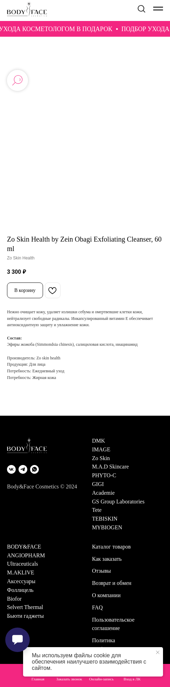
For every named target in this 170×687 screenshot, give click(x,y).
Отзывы (101, 571)
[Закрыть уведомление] (157, 652)
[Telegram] (23, 469)
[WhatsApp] (34, 469)
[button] (141, 8)
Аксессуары (21, 581)
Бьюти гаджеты (25, 616)
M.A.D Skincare (110, 467)
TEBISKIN (105, 519)
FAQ (97, 607)
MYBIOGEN (107, 527)
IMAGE (101, 449)
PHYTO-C (104, 475)
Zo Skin (101, 458)
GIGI (98, 484)
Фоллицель (20, 590)
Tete (96, 510)
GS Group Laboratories (118, 501)
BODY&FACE (24, 547)
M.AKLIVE (20, 572)
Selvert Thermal (25, 607)
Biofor (14, 599)
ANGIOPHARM (26, 555)
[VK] (11, 469)
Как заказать (107, 559)
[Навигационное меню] (158, 9)
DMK (98, 441)
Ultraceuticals (22, 564)
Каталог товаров (111, 547)
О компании (106, 595)
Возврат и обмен (112, 583)
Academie (103, 493)
